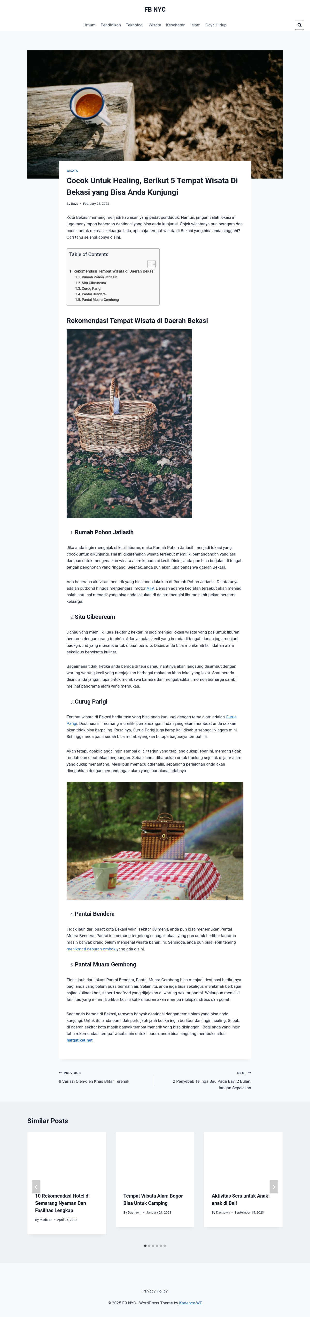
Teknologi (135, 25)
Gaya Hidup (215, 25)
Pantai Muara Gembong (100, 300)
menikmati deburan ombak (91, 949)
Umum (90, 25)
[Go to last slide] (36, 1186)
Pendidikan (111, 25)
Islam (195, 25)
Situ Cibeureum (94, 283)
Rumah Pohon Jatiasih (99, 277)
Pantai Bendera (94, 294)
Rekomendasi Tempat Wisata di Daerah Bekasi (114, 271)
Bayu (74, 203)
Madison (45, 1220)
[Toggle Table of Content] (149, 264)
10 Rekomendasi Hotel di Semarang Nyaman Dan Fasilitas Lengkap (62, 1203)
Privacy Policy (155, 1291)
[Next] (274, 1186)
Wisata (154, 25)
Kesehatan (176, 25)
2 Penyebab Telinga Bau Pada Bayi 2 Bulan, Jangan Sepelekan (205, 1079)
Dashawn (134, 1212)
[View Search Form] (299, 25)
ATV (150, 588)
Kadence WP (190, 1303)
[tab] (145, 1246)
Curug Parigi (91, 289)
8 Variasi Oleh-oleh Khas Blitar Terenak (105, 1076)
